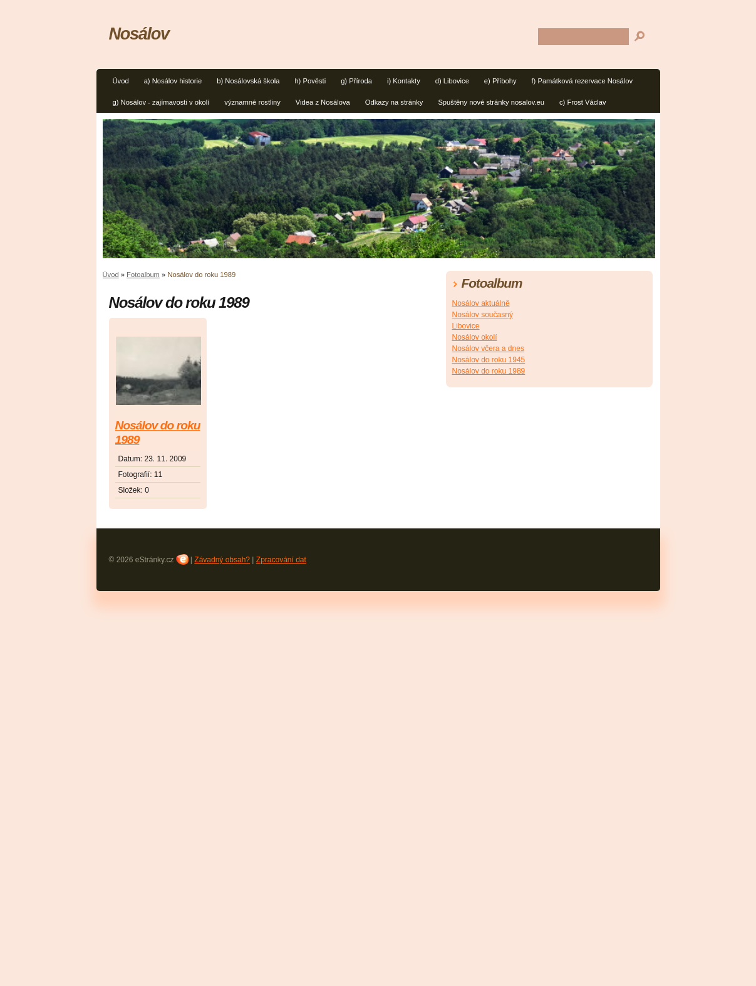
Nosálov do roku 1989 (157, 432)
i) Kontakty (403, 81)
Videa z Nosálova (323, 102)
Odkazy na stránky (394, 102)
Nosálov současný (482, 314)
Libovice (466, 326)
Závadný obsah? (222, 559)
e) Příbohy (500, 81)
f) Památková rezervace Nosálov (582, 81)
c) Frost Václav (582, 102)
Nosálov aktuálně (481, 303)
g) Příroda (356, 81)
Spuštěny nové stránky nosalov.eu (491, 102)
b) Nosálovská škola (248, 81)
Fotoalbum (143, 274)
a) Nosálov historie (173, 81)
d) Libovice (452, 81)
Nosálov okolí (474, 337)
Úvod (121, 81)
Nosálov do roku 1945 (489, 359)
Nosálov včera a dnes (488, 348)
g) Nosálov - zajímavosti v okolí (161, 102)
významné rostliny (252, 102)
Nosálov (139, 33)
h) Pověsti (310, 81)
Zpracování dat (281, 559)
